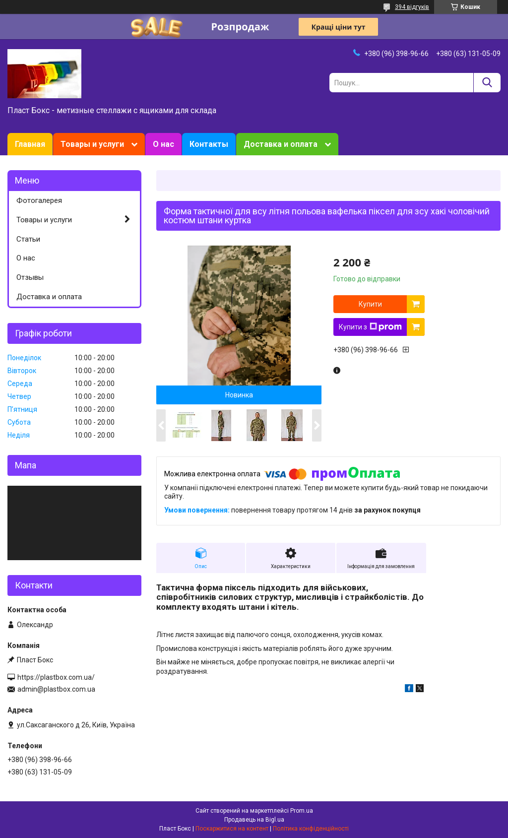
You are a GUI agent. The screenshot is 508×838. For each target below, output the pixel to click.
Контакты (209, 144)
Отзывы (30, 277)
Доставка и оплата (281, 144)
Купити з (370, 326)
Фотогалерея (39, 200)
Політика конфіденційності (311, 828)
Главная (30, 144)
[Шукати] (487, 82)
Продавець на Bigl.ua (254, 819)
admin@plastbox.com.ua (56, 689)
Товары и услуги (92, 144)
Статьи (28, 239)
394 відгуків (412, 6)
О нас (163, 144)
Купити (370, 304)
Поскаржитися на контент (231, 828)
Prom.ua (301, 810)
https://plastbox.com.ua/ (56, 677)
